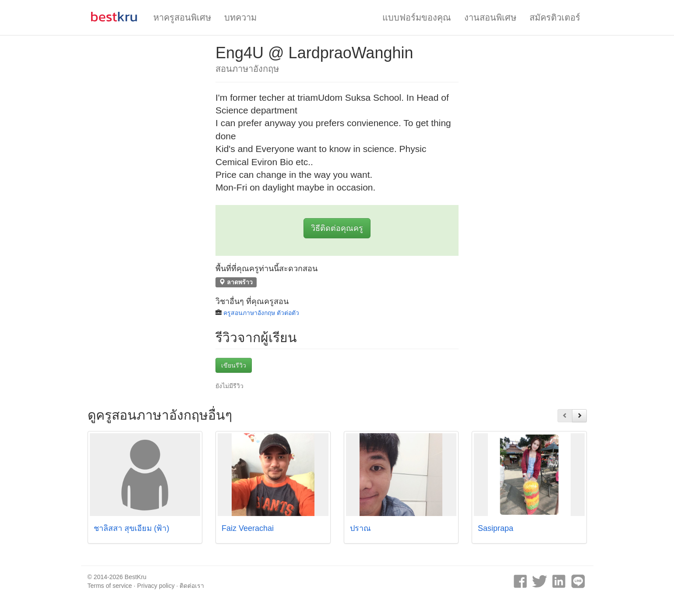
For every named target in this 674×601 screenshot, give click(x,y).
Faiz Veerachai (248, 528)
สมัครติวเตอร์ (554, 17)
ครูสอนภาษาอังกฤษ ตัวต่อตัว (261, 312)
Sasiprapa (495, 528)
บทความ (240, 17)
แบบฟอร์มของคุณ (416, 17)
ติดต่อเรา (192, 585)
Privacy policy (156, 585)
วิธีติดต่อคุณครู (337, 228)
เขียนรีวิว (233, 365)
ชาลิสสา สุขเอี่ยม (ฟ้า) (131, 528)
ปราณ (360, 528)
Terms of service (110, 585)
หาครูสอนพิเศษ (182, 17)
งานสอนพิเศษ (490, 17)
